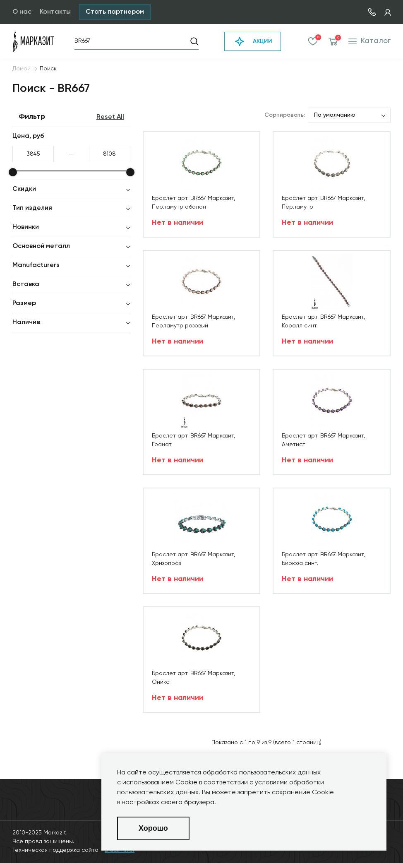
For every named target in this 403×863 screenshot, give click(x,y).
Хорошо (153, 828)
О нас (21, 12)
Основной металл (41, 246)
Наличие (26, 322)
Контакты (55, 12)
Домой (21, 69)
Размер (24, 303)
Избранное (313, 41)
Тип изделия (32, 208)
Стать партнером (115, 12)
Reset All (110, 117)
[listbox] (349, 115)
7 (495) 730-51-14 (372, 12)
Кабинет (387, 12)
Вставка (25, 284)
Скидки (24, 189)
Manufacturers (36, 265)
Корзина (333, 42)
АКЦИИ (252, 41)
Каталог (369, 41)
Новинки (25, 227)
